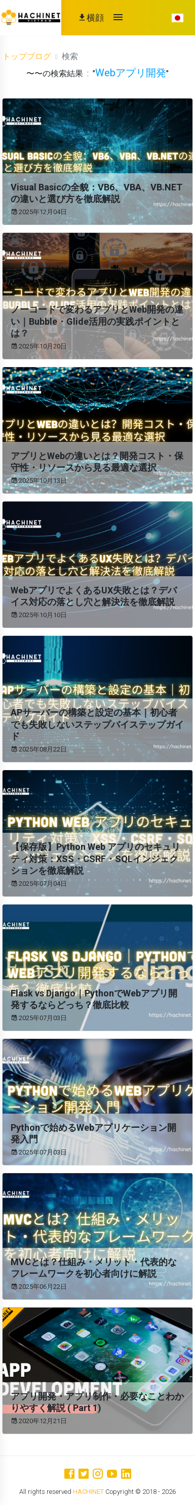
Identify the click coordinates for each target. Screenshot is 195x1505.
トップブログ (27, 56)
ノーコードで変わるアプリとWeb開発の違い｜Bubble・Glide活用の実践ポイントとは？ (97, 321)
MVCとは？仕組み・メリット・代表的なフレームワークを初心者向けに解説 (94, 1268)
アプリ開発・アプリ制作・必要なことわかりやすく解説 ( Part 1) (97, 1402)
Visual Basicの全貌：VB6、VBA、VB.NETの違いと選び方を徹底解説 (96, 193)
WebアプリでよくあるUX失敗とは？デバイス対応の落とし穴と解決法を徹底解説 (94, 596)
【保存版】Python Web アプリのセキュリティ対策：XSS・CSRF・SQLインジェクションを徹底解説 (95, 858)
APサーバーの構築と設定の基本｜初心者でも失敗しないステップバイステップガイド (97, 724)
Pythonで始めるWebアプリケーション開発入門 (93, 1133)
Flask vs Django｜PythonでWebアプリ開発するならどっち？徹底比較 (94, 999)
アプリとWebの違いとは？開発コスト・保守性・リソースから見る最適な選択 (97, 461)
